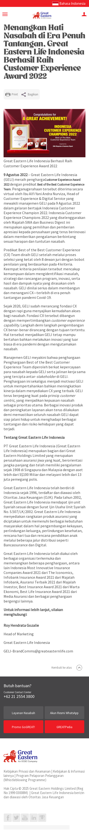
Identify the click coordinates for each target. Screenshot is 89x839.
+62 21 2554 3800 (19, 696)
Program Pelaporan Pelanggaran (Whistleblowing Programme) (34, 777)
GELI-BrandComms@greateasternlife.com (38, 651)
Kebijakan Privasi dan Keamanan (27, 771)
